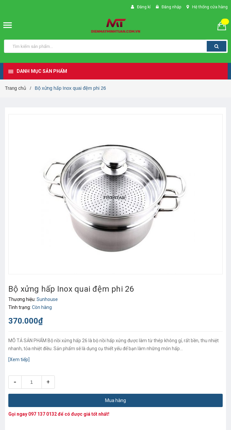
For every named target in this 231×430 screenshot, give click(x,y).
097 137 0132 (42, 414)
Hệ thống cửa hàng (209, 6)
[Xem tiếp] (19, 359)
